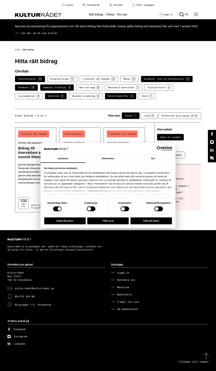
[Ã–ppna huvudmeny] (196, 14)
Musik (129, 78)
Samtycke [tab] (63, 158)
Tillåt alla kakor (151, 220)
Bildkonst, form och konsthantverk (166, 78)
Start (17, 49)
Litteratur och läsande (99, 78)
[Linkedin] (212, 150)
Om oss (122, 14)
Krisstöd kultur (159, 87)
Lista (149, 115)
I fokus (109, 14)
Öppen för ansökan (170, 137)
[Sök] (183, 14)
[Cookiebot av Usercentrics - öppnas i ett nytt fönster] (159, 148)
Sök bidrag (96, 14)
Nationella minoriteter (123, 87)
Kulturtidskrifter (120, 96)
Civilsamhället (28, 96)
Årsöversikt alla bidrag (180, 115)
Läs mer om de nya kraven (39, 33)
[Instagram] (212, 142)
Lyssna (67, 5)
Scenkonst (26, 87)
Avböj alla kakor (65, 220)
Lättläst (116, 4)
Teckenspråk (91, 4)
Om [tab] (153, 158)
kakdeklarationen (98, 191)
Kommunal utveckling (57, 87)
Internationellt (30, 78)
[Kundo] (212, 158)
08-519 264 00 (24, 296)
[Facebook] (212, 134)
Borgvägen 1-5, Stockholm (33, 304)
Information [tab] (108, 158)
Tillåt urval (108, 220)
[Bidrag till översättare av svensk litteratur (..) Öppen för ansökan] (35, 169)
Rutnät (130, 115)
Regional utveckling (85, 96)
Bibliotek (55, 96)
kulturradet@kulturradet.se (34, 288)
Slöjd (147, 96)
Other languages (143, 5)
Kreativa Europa (62, 78)
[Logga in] (165, 14)
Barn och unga (89, 87)
